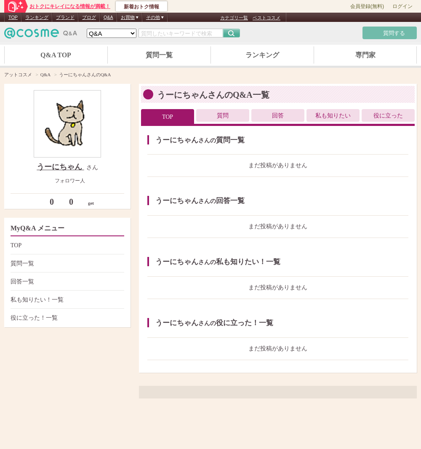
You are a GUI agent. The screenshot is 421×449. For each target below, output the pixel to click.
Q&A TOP (55, 55)
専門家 (365, 55)
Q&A (108, 17)
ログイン (402, 6)
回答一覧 (66, 281)
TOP (13, 17)
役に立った (388, 115)
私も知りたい (333, 115)
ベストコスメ (266, 17)
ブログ (89, 17)
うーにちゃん (60, 167)
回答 (278, 115)
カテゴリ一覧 (234, 17)
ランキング (36, 17)
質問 (223, 115)
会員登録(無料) (367, 6)
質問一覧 (159, 55)
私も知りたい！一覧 (66, 300)
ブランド (65, 17)
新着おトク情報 (141, 7)
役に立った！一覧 (66, 318)
